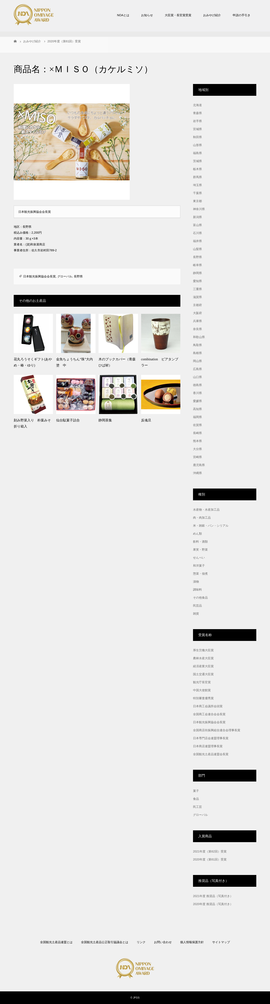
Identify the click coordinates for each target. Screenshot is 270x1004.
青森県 (197, 113)
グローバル (64, 276)
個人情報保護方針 (192, 942)
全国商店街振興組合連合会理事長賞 (216, 730)
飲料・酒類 (200, 541)
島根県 (197, 353)
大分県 (197, 449)
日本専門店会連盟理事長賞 (210, 738)
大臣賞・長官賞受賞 (178, 15)
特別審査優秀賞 (203, 698)
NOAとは (123, 15)
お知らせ (147, 15)
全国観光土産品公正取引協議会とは (104, 942)
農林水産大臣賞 (203, 658)
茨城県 (197, 161)
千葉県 (197, 193)
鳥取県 (197, 345)
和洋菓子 (199, 565)
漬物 (196, 581)
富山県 (197, 225)
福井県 (197, 241)
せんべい (199, 557)
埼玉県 (197, 185)
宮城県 (197, 129)
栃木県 (197, 169)
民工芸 (197, 806)
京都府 (197, 305)
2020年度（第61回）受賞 (210, 859)
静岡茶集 (105, 420)
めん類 (197, 533)
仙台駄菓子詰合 (68, 420)
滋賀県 (197, 297)
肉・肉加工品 (202, 517)
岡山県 (197, 361)
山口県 (197, 377)
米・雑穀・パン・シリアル (210, 525)
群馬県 (197, 177)
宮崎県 (197, 457)
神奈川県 (199, 209)
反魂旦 (146, 420)
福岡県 (197, 417)
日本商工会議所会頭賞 (208, 706)
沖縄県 (197, 473)
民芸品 (197, 605)
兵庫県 (197, 321)
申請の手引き (241, 15)
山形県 (197, 145)
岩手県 (197, 121)
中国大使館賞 (202, 690)
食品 (196, 798)
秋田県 (197, 137)
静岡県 (197, 273)
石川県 (197, 233)
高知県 (197, 409)
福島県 (197, 153)
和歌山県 (199, 337)
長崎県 (197, 433)
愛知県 (197, 281)
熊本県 (197, 441)
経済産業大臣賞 (203, 666)
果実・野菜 (200, 549)
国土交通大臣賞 (203, 674)
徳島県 (197, 385)
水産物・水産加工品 (206, 509)
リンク (141, 942)
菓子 (196, 790)
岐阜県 (197, 265)
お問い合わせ (163, 942)
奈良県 (197, 329)
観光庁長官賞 (202, 682)
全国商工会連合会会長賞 (209, 714)
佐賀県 (197, 425)
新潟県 (197, 217)
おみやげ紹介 (212, 15)
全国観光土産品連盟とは (56, 942)
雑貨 (196, 613)
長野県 (78, 276)
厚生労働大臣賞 (203, 650)
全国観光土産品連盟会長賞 (210, 754)
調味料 (197, 589)
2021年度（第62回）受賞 (210, 851)
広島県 (197, 369)
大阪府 (197, 313)
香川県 (197, 393)
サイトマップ (221, 942)
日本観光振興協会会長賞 (39, 276)
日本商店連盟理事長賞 (208, 746)
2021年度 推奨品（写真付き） (213, 896)
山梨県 (197, 249)
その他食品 (200, 597)
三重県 (197, 289)
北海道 (197, 105)
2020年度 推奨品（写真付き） (213, 904)
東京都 (197, 201)
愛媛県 (197, 401)
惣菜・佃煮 (200, 573)
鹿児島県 (199, 465)
